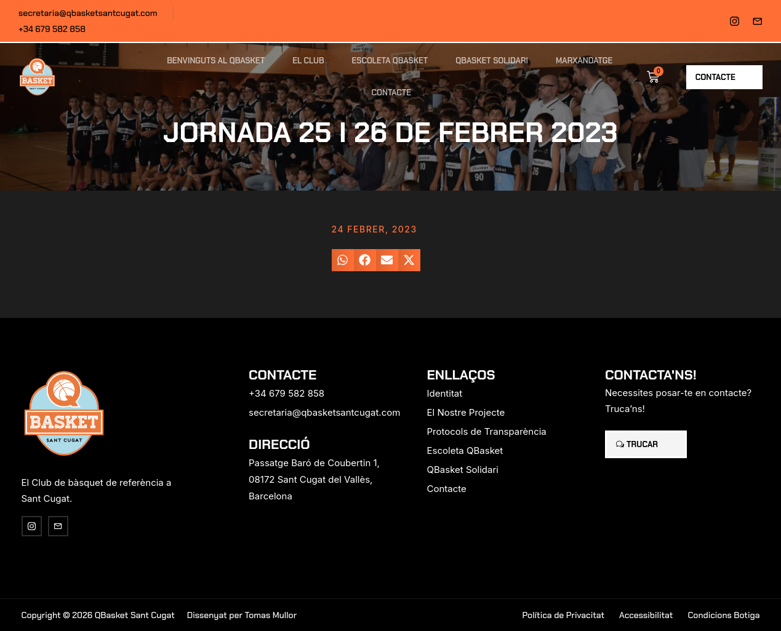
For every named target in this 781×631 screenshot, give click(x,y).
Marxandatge (584, 60)
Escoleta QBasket (390, 60)
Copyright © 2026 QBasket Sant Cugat (98, 615)
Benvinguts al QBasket (216, 60)
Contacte (391, 92)
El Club (308, 60)
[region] (160, 534)
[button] (343, 260)
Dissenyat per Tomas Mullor (242, 615)
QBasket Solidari (491, 60)
